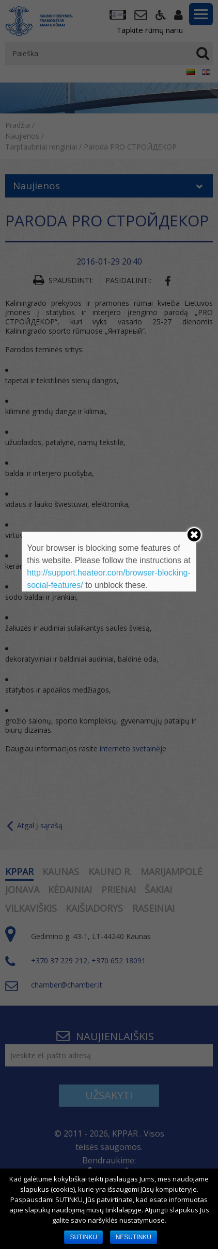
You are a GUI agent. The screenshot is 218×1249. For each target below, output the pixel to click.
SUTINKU (83, 1237)
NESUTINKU (133, 1237)
